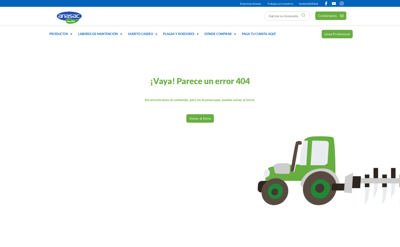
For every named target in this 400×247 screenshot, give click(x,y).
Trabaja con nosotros (280, 3)
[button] (61, 34)
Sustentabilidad (308, 3)
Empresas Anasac (250, 3)
